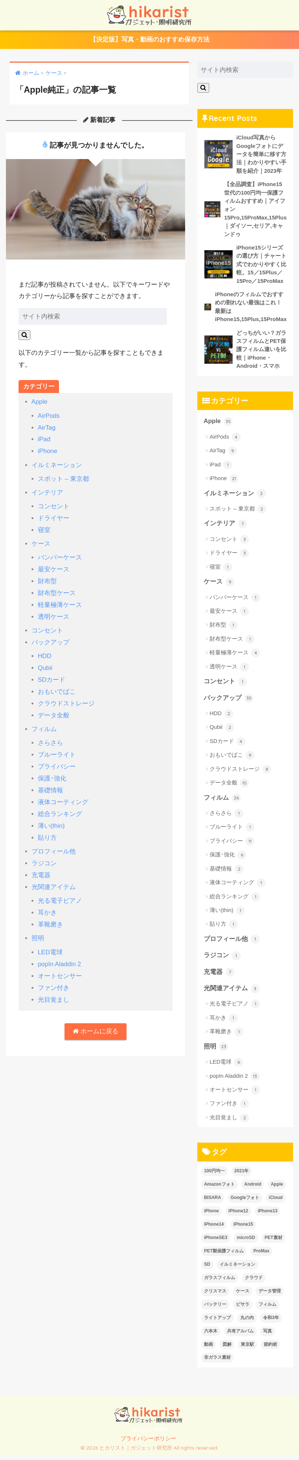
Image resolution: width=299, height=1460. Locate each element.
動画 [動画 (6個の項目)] (208, 1348)
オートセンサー (60, 965)
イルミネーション (57, 464)
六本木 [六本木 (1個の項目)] (210, 1335)
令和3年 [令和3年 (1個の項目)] (271, 1322)
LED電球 (50, 942)
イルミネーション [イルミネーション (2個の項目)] (237, 1268)
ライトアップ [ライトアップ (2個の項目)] (217, 1322)
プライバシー (57, 760)
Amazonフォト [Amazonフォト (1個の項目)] (219, 1188)
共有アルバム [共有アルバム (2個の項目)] (240, 1335)
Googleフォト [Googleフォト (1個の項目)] (245, 1202)
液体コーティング (63, 795)
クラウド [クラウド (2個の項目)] (254, 1282)
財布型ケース (57, 590)
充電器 (41, 867)
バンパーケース (60, 555)
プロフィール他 (54, 843)
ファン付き (53, 977)
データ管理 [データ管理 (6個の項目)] (270, 1295)
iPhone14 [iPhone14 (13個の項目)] (214, 1228)
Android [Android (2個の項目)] (252, 1188)
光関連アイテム (54, 878)
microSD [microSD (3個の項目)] (246, 1242)
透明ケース (53, 613)
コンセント (53, 505)
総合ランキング (60, 806)
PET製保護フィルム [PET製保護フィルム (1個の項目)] (224, 1255)
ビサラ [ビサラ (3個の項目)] (242, 1308)
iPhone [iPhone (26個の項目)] (211, 1215)
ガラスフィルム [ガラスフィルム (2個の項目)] (219, 1282)
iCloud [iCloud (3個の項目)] (276, 1202)
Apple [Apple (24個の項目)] (277, 1188)
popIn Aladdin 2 (60, 953)
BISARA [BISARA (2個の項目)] (212, 1202)
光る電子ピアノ (60, 891)
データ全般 (53, 710)
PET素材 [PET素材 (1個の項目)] (273, 1242)
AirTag (47, 427)
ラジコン (44, 855)
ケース (41, 541)
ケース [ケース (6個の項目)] (242, 1295)
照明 (38, 928)
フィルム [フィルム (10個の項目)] (267, 1308)
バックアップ (50, 638)
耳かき (47, 903)
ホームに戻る (95, 1020)
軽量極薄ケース (60, 601)
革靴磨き (50, 915)
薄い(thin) (51, 818)
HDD (45, 651)
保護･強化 (52, 772)
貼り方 (47, 830)
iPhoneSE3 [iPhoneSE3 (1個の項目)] (215, 1242)
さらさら (50, 737)
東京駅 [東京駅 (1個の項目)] (247, 1348)
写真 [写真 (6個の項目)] (267, 1335)
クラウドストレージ (66, 698)
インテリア (47, 491)
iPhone (48, 451)
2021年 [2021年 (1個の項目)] (241, 1175)
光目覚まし (53, 988)
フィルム (44, 723)
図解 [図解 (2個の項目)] (227, 1348)
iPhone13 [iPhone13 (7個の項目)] (267, 1215)
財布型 (47, 578)
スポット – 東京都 (63, 478)
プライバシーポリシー (148, 1443)
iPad (44, 439)
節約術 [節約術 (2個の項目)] (270, 1348)
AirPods (49, 416)
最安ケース (53, 567)
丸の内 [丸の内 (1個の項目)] (247, 1322)
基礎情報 (50, 783)
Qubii (45, 663)
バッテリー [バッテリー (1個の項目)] (215, 1308)
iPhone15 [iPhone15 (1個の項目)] (243, 1228)
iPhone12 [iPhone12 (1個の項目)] (238, 1215)
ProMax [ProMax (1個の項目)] (261, 1255)
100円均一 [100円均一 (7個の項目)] (214, 1175)
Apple (40, 402)
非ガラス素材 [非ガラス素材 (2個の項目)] (217, 1362)
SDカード (52, 675)
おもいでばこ (57, 686)
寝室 (44, 528)
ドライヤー (53, 516)
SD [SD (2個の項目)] (207, 1268)
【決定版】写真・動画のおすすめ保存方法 (150, 40)
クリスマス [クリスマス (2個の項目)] (215, 1295)
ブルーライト (57, 748)
